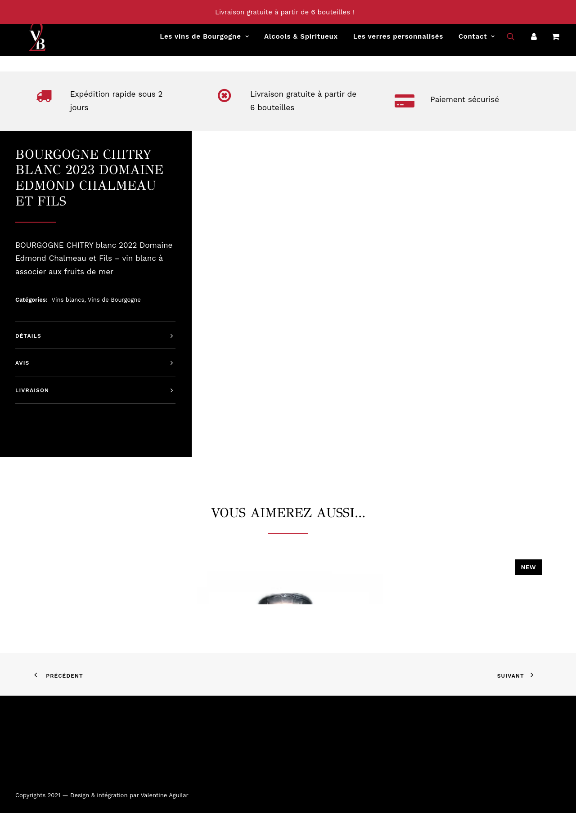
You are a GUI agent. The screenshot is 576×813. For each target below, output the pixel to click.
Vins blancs (68, 299)
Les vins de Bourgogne (204, 41)
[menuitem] (204, 41)
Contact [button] (477, 41)
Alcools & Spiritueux (301, 41)
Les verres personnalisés (398, 41)
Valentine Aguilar (164, 795)
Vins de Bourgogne (114, 299)
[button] (516, 41)
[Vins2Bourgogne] (24, 41)
